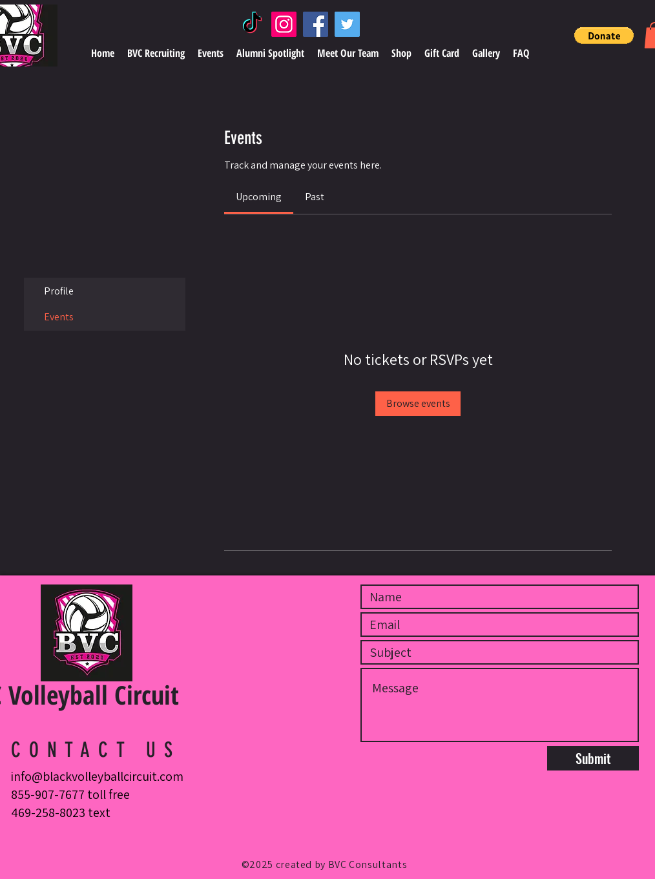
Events (59, 317)
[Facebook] (315, 24)
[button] (604, 35)
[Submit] (593, 758)
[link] (259, 196)
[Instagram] (283, 24)
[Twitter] (347, 24)
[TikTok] (252, 24)
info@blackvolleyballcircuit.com (97, 776)
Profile (59, 291)
